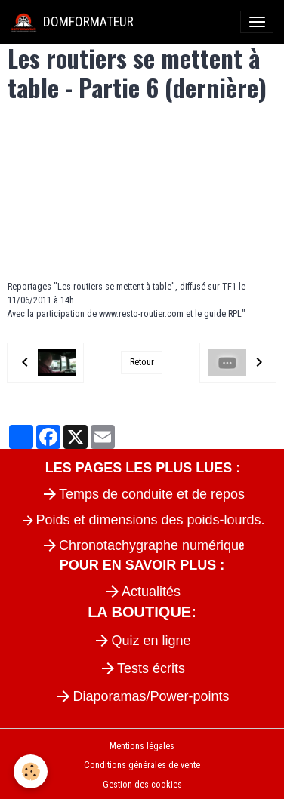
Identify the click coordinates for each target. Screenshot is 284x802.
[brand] (72, 22)
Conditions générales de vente (142, 765)
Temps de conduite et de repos (152, 494)
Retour (142, 362)
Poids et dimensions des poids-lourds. (150, 519)
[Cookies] (31, 771)
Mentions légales (142, 746)
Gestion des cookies (142, 784)
